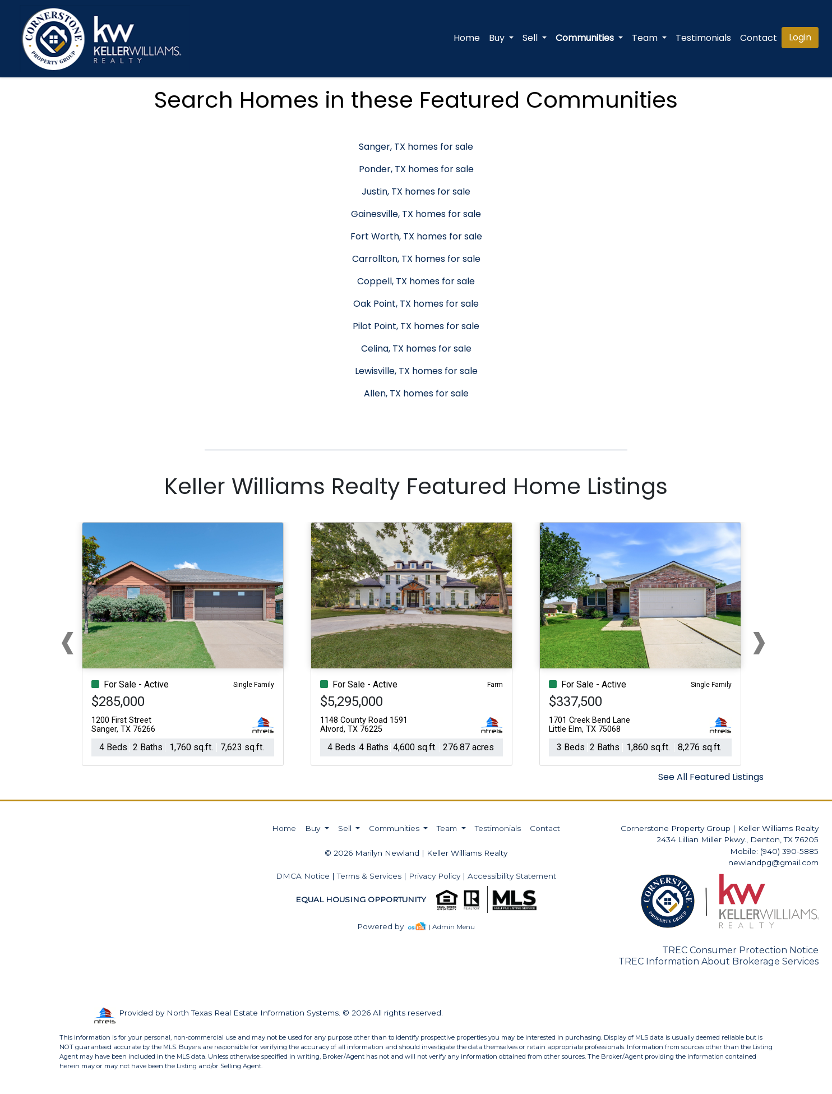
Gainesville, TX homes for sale (416, 213)
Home (467, 37)
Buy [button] (498, 37)
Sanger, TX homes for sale (416, 146)
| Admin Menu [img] (452, 926)
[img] (387, 926)
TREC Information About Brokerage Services (718, 961)
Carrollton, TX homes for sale (416, 258)
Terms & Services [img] (369, 875)
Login (800, 37)
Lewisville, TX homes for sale (416, 370)
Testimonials (703, 37)
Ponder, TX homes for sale (416, 169)
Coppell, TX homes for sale (416, 281)
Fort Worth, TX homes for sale (416, 236)
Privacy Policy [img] (434, 875)
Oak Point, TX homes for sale (416, 303)
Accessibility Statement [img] (512, 875)
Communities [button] (586, 37)
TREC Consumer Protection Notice (740, 950)
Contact (545, 828)
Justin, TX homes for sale (416, 191)
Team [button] (646, 37)
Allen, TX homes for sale (416, 393)
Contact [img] (758, 37)
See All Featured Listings (711, 776)
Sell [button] (531, 37)
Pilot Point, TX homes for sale (416, 326)
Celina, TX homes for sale (416, 348)
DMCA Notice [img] (303, 875)
